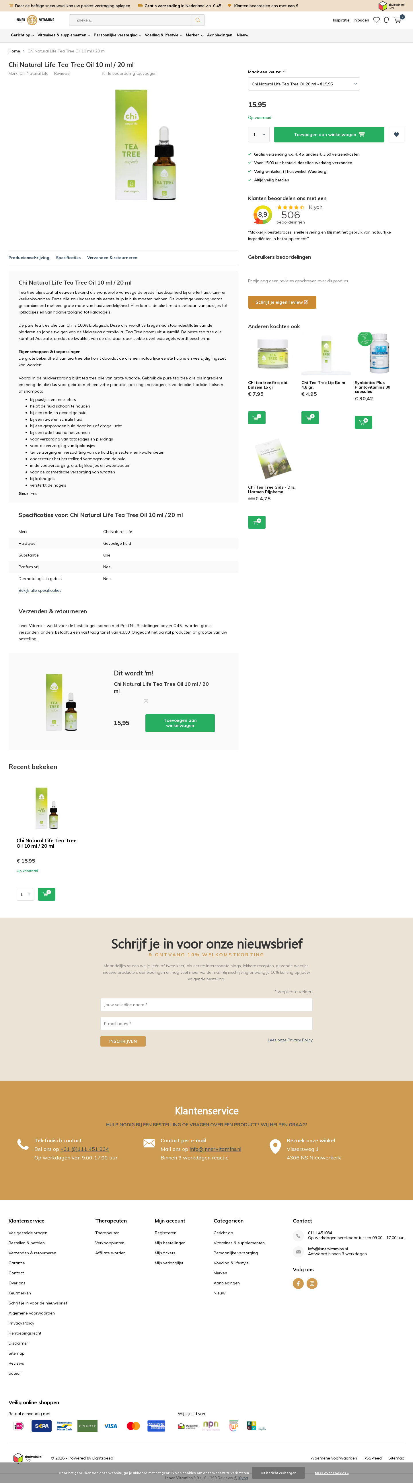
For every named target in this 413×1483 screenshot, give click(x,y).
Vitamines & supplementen (62, 35)
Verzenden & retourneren (112, 257)
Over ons (17, 1283)
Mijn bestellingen (170, 1242)
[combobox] (130, 20)
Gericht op (20, 35)
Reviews (16, 1363)
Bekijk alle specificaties (40, 590)
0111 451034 (320, 1233)
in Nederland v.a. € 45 (183, 5)
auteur (15, 1373)
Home (14, 51)
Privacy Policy (21, 1323)
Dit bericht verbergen (278, 1473)
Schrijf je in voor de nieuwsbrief (38, 1303)
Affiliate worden (110, 1252)
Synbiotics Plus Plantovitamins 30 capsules (372, 387)
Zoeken (198, 20)
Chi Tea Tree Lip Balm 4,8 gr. (323, 385)
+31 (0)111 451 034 (85, 1149)
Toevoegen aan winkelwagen (180, 723)
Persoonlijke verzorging (115, 35)
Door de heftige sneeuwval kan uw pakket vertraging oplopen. (73, 5)
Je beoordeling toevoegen (132, 73)
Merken (193, 35)
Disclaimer (18, 1343)
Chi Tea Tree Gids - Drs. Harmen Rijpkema (271, 489)
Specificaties (68, 257)
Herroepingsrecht (25, 1333)
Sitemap (17, 1353)
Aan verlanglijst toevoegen (396, 133)
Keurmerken (20, 1293)
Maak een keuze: (266, 72)
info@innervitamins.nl (215, 1149)
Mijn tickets (165, 1252)
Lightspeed (102, 1458)
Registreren (165, 1232)
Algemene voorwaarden (32, 1313)
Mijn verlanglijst (169, 1262)
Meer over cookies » (332, 1473)
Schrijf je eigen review (282, 302)
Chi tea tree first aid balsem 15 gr (267, 385)
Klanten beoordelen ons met (266, 5)
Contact (16, 1273)
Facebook (298, 1282)
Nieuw (242, 35)
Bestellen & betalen (27, 1242)
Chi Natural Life (34, 73)
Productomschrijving (29, 257)
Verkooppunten (109, 1242)
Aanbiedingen (219, 35)
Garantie (17, 1262)
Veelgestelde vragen (28, 1232)
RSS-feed (373, 1458)
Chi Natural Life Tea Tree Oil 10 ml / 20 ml (47, 843)
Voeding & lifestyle (161, 35)
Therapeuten (107, 1232)
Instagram (312, 1282)
